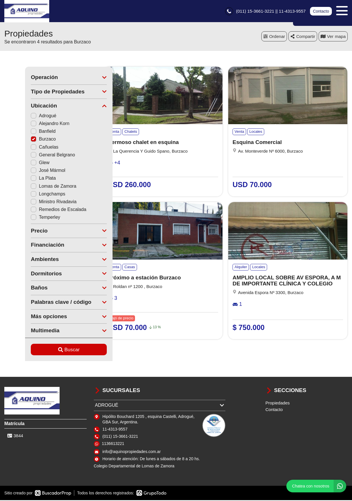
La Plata (22, 179)
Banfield (22, 132)
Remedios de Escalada (38, 210)
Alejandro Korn (29, 124)
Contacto (321, 11)
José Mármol (27, 171)
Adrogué (23, 116)
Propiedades (277, 403)
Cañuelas (24, 148)
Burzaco (22, 140)
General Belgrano (32, 155)
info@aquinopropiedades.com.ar (131, 452)
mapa (333, 37)
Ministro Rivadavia (33, 202)
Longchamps (27, 194)
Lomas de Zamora (33, 187)
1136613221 (113, 444)
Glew (19, 163)
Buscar (48, 350)
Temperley (24, 218)
